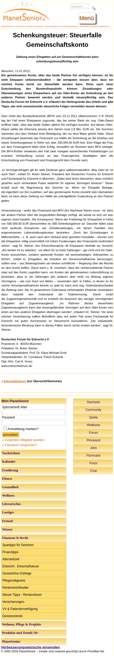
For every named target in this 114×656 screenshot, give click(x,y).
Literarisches (11, 504)
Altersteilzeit (10, 559)
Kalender (8, 461)
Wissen (7, 529)
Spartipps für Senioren (18, 545)
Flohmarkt (93, 455)
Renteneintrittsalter (15, 587)
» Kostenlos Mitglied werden (23, 440)
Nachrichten (11, 453)
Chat (93, 471)
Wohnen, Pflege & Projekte (21, 624)
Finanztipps (10, 552)
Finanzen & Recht (24, 26)
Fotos (93, 463)
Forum (93, 433)
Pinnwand (93, 440)
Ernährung (10, 470)
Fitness (7, 479)
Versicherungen (13, 602)
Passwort (8, 417)
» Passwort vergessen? (19, 445)
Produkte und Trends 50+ (20, 633)
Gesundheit (10, 487)
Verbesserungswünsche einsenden (30, 647)
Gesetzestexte (12, 616)
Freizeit (7, 521)
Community (93, 410)
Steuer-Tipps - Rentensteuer (22, 595)
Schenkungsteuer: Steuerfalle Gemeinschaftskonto (85, 26)
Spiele (93, 417)
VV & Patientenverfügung (20, 609)
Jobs (93, 448)
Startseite (93, 402)
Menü (86, 18)
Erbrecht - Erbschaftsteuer (47, 26)
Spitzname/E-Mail (14, 407)
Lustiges (8, 512)
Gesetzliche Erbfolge (16, 573)
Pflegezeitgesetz (13, 580)
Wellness (8, 495)
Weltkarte (93, 425)
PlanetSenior (8, 26)
